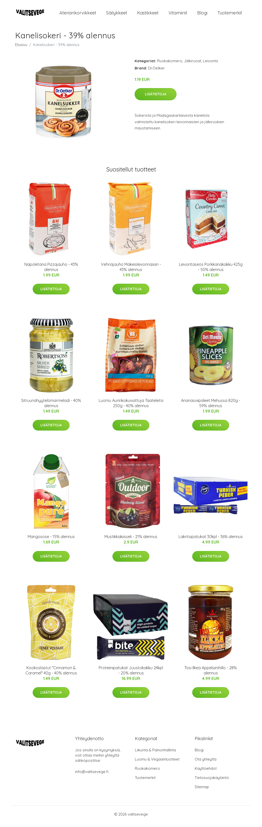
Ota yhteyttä (205, 763)
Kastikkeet (148, 15)
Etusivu (21, 49)
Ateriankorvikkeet (77, 15)
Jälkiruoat (192, 65)
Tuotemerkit (229, 15)
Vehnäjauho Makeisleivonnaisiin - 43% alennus (131, 271)
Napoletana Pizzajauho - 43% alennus (51, 271)
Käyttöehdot (206, 772)
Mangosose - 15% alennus (51, 541)
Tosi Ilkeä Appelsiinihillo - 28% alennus (210, 674)
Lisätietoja (155, 98)
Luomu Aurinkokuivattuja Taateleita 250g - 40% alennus (131, 407)
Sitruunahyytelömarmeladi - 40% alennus (51, 407)
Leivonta (210, 65)
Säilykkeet (116, 15)
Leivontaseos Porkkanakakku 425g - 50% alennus (211, 271)
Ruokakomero (169, 65)
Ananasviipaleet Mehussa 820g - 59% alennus (210, 407)
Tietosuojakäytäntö (212, 781)
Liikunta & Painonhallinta (155, 754)
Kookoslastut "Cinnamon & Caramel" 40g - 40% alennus (51, 674)
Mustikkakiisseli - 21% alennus (130, 541)
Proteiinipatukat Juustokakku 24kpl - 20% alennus (131, 674)
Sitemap (202, 791)
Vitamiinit (178, 15)
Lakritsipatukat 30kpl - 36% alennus (210, 541)
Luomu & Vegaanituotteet (157, 763)
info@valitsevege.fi (91, 775)
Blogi (202, 15)
